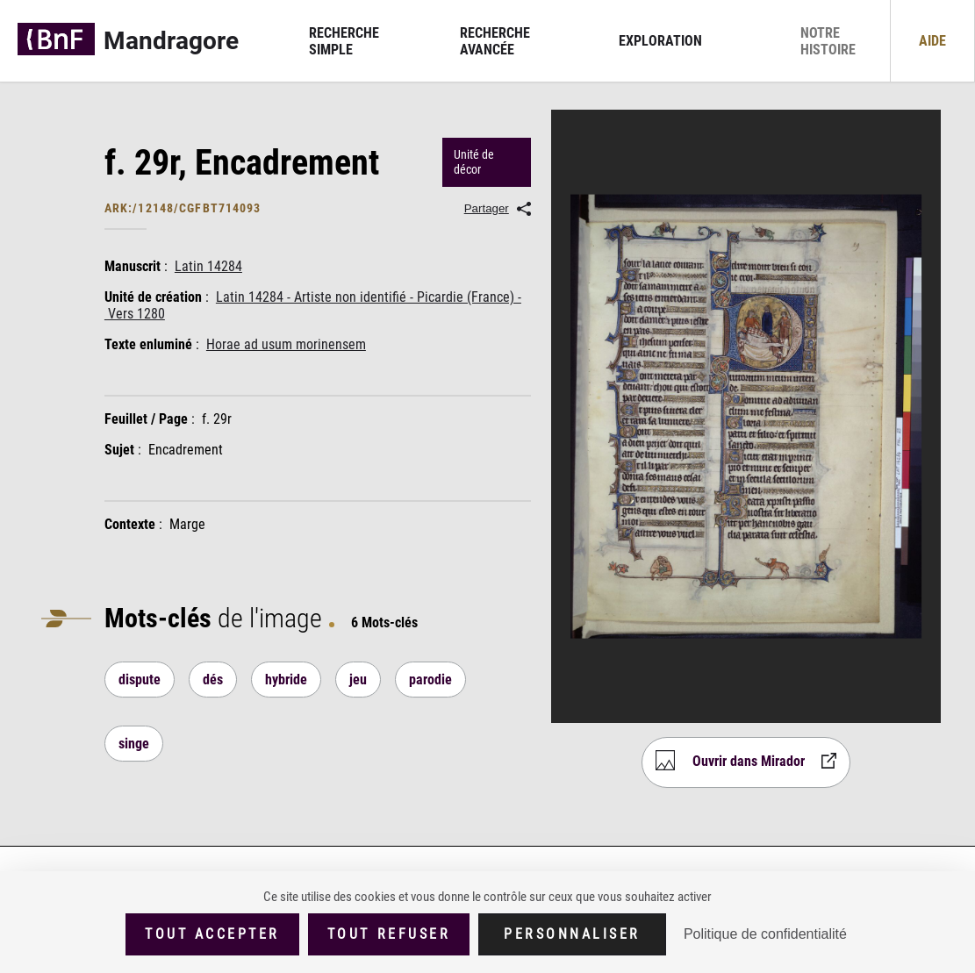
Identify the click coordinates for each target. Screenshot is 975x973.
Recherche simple (344, 41)
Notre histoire (828, 41)
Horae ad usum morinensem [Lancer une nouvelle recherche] (286, 344)
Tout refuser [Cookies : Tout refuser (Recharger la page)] (388, 934)
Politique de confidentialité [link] (765, 933)
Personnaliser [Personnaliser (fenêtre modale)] (572, 934)
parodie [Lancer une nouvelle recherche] (430, 679)
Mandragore (171, 40)
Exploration (660, 40)
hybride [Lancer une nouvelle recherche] (286, 679)
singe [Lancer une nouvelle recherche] (133, 743)
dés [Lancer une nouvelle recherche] (213, 679)
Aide (932, 40)
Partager (486, 208)
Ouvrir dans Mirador (748, 761)
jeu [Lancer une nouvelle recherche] (358, 679)
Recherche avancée (495, 41)
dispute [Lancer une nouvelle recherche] (139, 679)
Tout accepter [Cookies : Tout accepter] (212, 934)
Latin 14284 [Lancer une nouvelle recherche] (208, 266)
